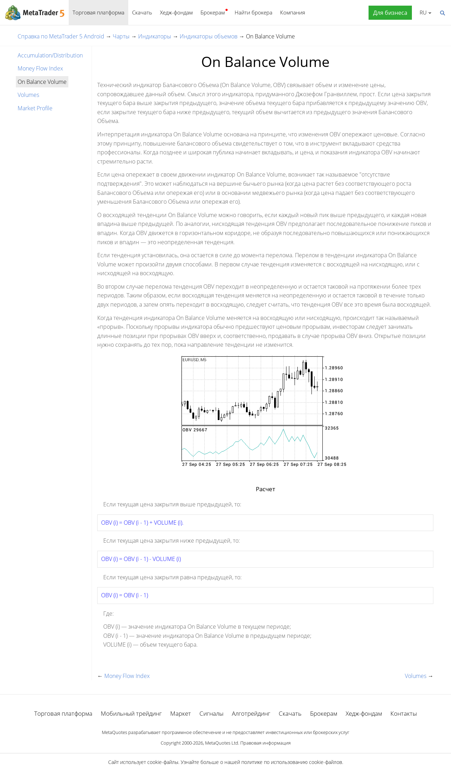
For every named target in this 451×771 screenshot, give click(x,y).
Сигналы (211, 713)
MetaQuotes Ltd (221, 743)
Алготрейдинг (251, 713)
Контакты (403, 713)
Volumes (28, 95)
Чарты (121, 36)
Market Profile (35, 108)
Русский (422, 12)
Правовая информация (265, 743)
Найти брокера (253, 12)
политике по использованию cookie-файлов (291, 762)
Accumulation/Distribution (50, 55)
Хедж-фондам (176, 12)
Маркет (180, 713)
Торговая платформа (98, 12)
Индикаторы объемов (208, 36)
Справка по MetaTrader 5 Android (61, 36)
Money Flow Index (40, 68)
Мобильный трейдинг (131, 713)
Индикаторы (154, 36)
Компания (292, 12)
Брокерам (212, 12)
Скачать (142, 12)
